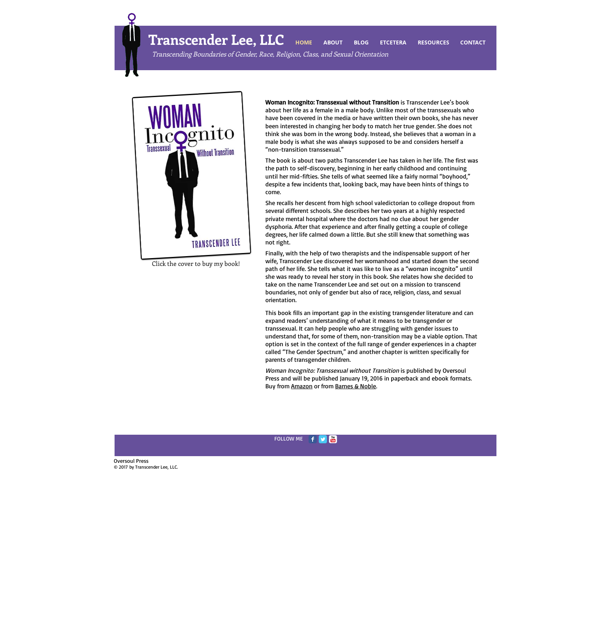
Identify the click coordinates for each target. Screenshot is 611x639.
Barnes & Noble (355, 386)
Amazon (302, 386)
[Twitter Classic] (323, 439)
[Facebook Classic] (313, 439)
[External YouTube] (196, 330)
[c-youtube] (333, 439)
